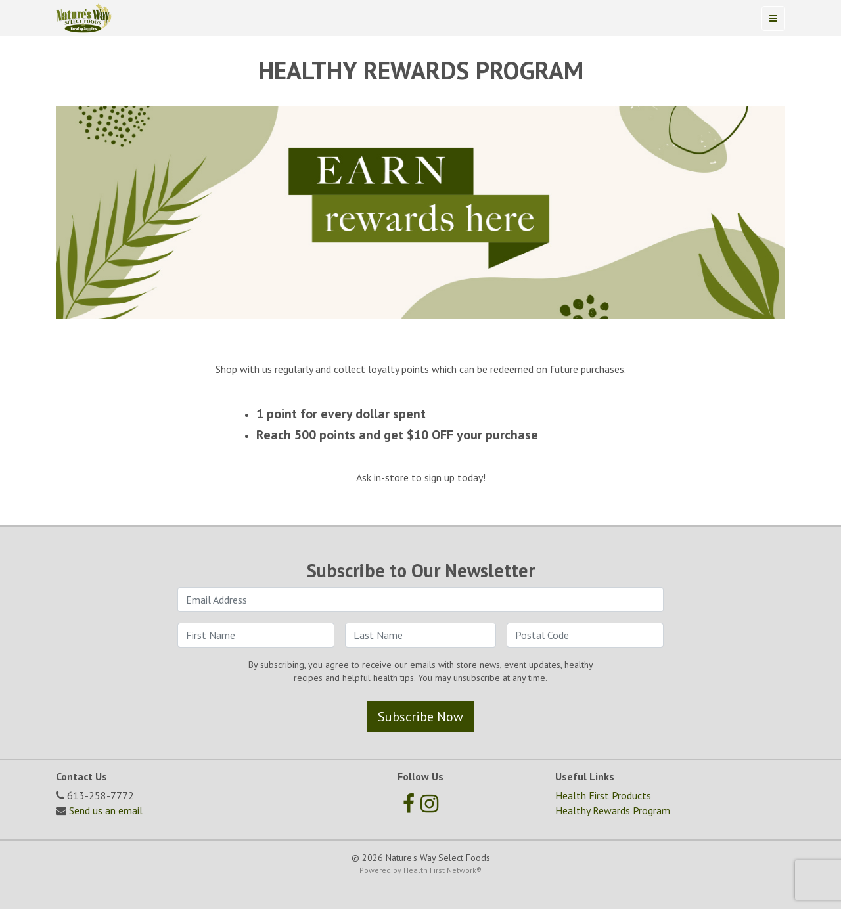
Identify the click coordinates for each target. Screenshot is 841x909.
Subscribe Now (420, 716)
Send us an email (106, 810)
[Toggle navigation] (773, 18)
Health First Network (439, 870)
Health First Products (603, 795)
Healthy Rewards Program (612, 810)
